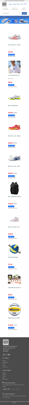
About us (4, 360)
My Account (15, 9)
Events (3, 377)
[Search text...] (12, 13)
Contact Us (6, 9)
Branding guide (5, 362)
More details (11, 54)
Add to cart (11, 85)
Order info (4, 374)
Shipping (4, 376)
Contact (4, 363)
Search (24, 13)
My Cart (24, 9)
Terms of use (5, 366)
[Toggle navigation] (4, 17)
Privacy (3, 365)
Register (4, 372)
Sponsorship (4, 379)
